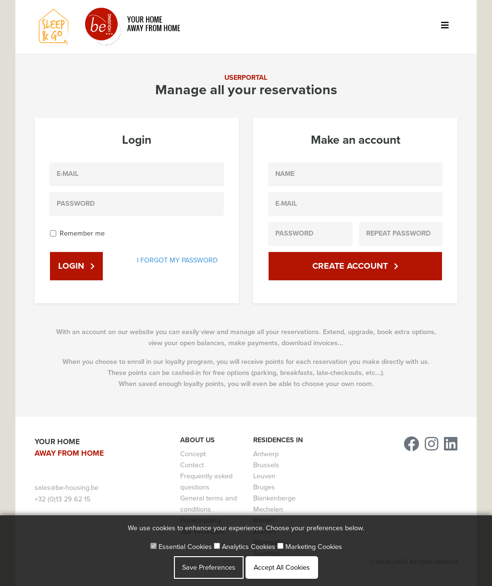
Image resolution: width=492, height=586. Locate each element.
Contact (192, 465)
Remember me (82, 233)
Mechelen (268, 509)
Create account (355, 266)
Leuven (264, 476)
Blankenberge (274, 498)
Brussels (266, 465)
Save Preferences (208, 567)
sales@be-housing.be (66, 488)
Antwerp (266, 454)
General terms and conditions (208, 503)
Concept (193, 454)
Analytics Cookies (244, 547)
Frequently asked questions (206, 481)
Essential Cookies (181, 547)
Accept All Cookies (282, 567)
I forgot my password (177, 260)
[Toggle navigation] (444, 27)
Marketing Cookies (309, 547)
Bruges (264, 487)
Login (76, 266)
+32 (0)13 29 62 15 (62, 499)
